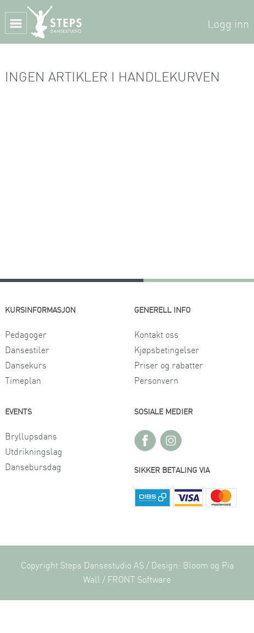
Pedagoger (26, 335)
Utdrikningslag (33, 452)
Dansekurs (26, 365)
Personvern (156, 381)
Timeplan (23, 381)
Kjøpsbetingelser (166, 350)
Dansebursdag (33, 467)
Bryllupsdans (31, 436)
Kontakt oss (156, 335)
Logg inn (228, 24)
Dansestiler (27, 350)
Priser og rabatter (168, 365)
